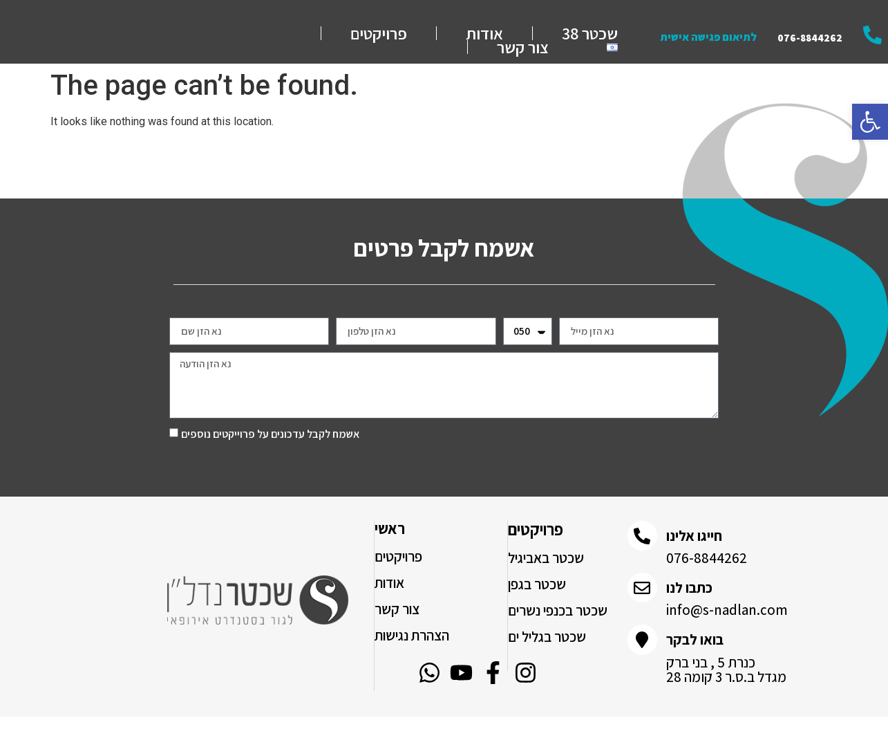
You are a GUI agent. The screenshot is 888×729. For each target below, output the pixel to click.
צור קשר (523, 54)
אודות (484, 40)
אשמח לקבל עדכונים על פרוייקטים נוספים (270, 447)
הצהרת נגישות (412, 648)
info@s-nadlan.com (727, 625)
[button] (870, 122)
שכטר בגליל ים (547, 649)
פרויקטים (378, 40)
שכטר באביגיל (546, 571)
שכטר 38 (590, 40)
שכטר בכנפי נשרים (557, 623)
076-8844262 (706, 572)
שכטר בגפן (537, 597)
